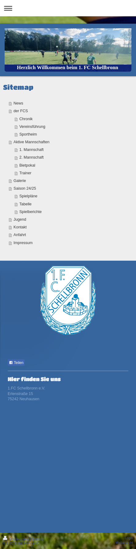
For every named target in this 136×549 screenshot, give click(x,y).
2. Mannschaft (31, 157)
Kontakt (20, 227)
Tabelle (25, 204)
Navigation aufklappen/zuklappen (68, 8)
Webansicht (124, 542)
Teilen (16, 363)
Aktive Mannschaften (31, 142)
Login (129, 538)
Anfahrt (20, 235)
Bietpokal (27, 165)
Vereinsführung (32, 126)
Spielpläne (28, 196)
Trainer (25, 173)
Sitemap (38, 539)
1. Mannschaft (31, 150)
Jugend (20, 219)
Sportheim (28, 134)
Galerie (20, 181)
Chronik (26, 119)
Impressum (23, 243)
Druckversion (16, 539)
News (18, 103)
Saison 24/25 (25, 188)
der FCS (21, 111)
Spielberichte (30, 212)
